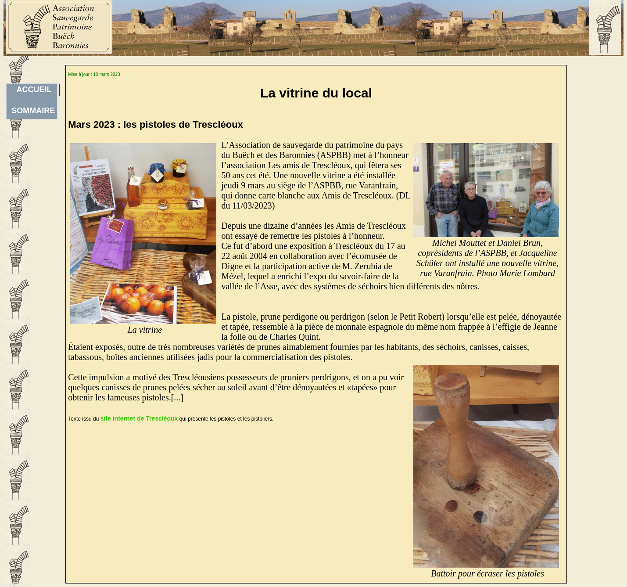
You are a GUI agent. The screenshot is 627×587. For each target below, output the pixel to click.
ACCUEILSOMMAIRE (33, 90)
